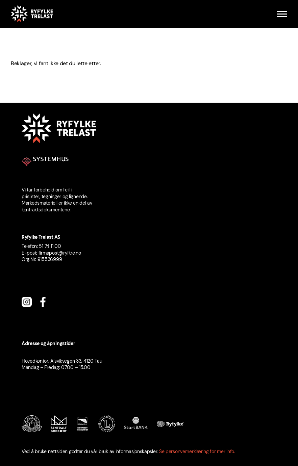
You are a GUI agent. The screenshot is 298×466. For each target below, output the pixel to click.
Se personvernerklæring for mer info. (197, 451)
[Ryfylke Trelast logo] (32, 13)
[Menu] (282, 14)
